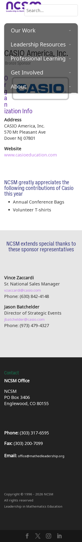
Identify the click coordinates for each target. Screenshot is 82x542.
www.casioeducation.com (30, 155)
